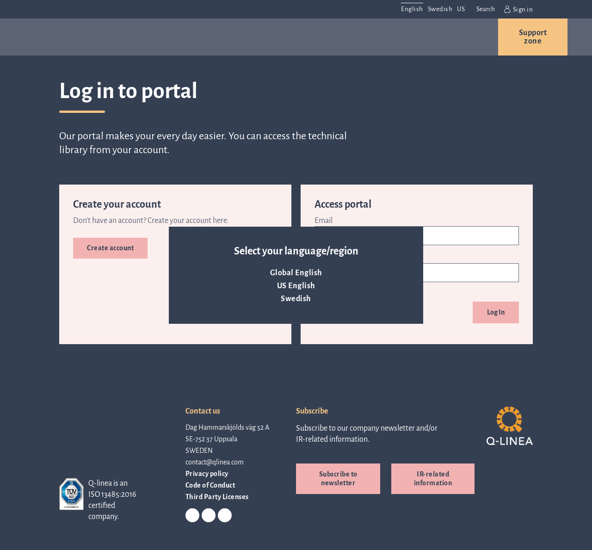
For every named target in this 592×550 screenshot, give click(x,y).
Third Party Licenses (217, 497)
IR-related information (433, 478)
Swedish (296, 299)
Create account (110, 248)
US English (296, 286)
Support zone (533, 37)
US (461, 9)
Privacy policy (206, 473)
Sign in (518, 9)
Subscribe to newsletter (338, 478)
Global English (296, 273)
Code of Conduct (210, 485)
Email (323, 220)
